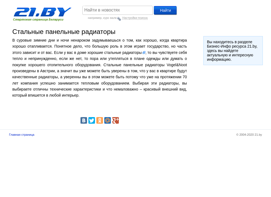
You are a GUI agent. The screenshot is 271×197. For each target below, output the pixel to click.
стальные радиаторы (123, 52)
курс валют (111, 17)
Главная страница (21, 134)
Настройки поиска (135, 17)
